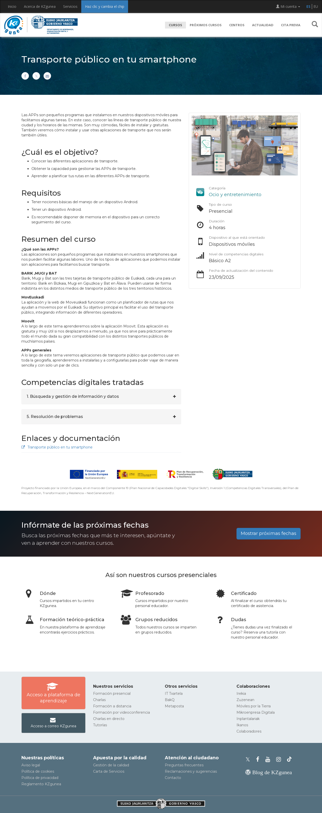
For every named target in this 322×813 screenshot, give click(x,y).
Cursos (175, 25)
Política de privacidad (39, 777)
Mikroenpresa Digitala (255, 712)
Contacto (173, 777)
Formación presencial (112, 693)
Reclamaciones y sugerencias (191, 771)
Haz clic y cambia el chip (104, 6)
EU (315, 6)
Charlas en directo (109, 718)
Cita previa (290, 25)
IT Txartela (174, 693)
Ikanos (242, 725)
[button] (315, 25)
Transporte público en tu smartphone (57, 447)
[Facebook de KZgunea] (259, 759)
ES (308, 6)
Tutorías (100, 725)
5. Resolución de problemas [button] (55, 416)
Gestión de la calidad (111, 765)
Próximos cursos (206, 25)
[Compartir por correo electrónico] (47, 76)
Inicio (12, 6)
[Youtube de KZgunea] (269, 759)
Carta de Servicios (108, 771)
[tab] (101, 396)
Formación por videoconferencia (121, 712)
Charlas (99, 700)
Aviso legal (30, 765)
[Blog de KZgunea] (268, 772)
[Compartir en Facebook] (25, 76)
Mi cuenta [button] (288, 6)
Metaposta (174, 706)
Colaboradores (248, 731)
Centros (237, 25)
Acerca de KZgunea (40, 6)
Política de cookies (37, 771)
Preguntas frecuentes (184, 765)
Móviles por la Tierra (253, 706)
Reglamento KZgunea (41, 784)
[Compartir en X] (36, 76)
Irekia (241, 693)
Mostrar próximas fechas (268, 533)
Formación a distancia (112, 706)
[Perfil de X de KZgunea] (249, 759)
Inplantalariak (248, 718)
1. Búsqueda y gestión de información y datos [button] (73, 396)
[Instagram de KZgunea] (280, 759)
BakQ (170, 700)
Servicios (70, 6)
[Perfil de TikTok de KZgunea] (289, 759)
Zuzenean (245, 700)
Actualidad (262, 25)
